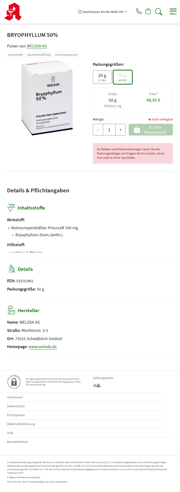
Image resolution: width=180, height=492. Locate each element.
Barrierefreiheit (17, 442)
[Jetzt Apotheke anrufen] (135, 12)
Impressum (15, 397)
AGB (10, 433)
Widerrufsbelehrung (21, 424)
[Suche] (157, 11)
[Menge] (109, 130)
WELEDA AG (37, 46)
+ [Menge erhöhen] (120, 129)
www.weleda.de (43, 346)
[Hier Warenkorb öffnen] (146, 12)
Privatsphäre (16, 415)
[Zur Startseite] (15, 11)
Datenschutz (16, 406)
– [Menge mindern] (98, 129)
